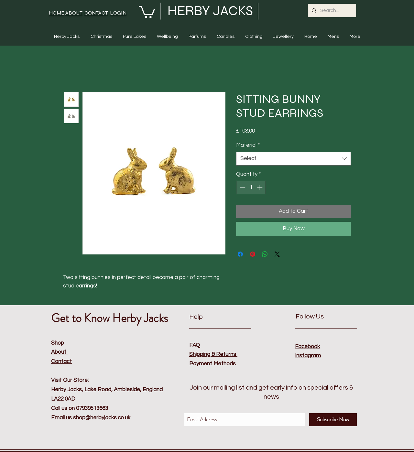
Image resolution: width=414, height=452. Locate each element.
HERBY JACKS (210, 11)
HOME (56, 13)
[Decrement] (242, 187)
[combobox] (293, 159)
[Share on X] (277, 254)
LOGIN (118, 13)
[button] (147, 11)
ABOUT (73, 13)
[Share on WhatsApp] (265, 254)
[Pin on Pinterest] (252, 254)
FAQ (194, 345)
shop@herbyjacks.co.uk (101, 418)
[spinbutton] (251, 187)
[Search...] (331, 10)
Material (248, 145)
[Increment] (260, 187)
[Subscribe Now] (333, 419)
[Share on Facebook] (240, 254)
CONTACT (96, 13)
